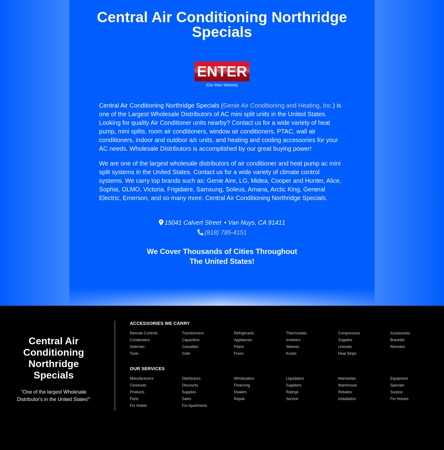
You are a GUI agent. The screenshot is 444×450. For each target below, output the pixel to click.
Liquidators (295, 378)
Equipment (399, 378)
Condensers (140, 340)
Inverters (293, 340)
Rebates (345, 392)
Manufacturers (142, 378)
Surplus (396, 392)
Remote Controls (144, 333)
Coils (186, 353)
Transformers (193, 333)
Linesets (345, 347)
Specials (397, 385)
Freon (239, 353)
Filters (239, 347)
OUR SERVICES (147, 368)
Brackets (397, 340)
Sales (186, 399)
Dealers (240, 392)
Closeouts (138, 385)
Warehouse (347, 385)
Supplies (345, 340)
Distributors (191, 378)
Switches (137, 347)
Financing (242, 385)
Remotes (397, 347)
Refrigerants (244, 333)
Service (292, 399)
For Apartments (194, 405)
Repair (239, 399)
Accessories (400, 333)
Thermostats (296, 333)
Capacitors (190, 340)
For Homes (399, 399)
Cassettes (190, 347)
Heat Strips (347, 353)
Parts (134, 399)
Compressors (349, 333)
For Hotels (138, 405)
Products (137, 392)
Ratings (292, 392)
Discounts (190, 385)
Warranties (347, 378)
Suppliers (294, 385)
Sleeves (292, 347)
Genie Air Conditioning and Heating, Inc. (278, 105)
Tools (134, 353)
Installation (347, 399)
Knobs (291, 353)
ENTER (222, 71)
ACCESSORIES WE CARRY (160, 323)
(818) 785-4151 (222, 232)
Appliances (243, 340)
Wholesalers (244, 378)
